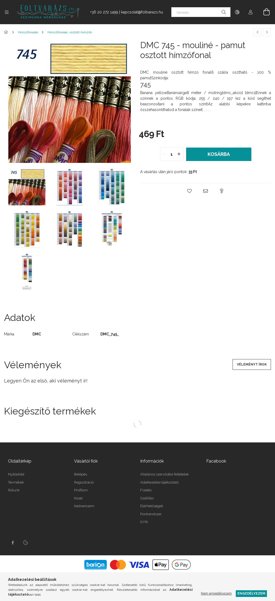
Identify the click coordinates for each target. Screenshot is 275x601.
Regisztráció (84, 482)
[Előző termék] (258, 32)
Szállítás (147, 498)
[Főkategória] (7, 32)
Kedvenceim (84, 506)
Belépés (80, 474)
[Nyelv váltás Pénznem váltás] (237, 12)
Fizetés (145, 490)
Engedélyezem (251, 593)
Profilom (81, 490)
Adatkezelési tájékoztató (159, 482)
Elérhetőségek (151, 506)
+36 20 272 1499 (104, 12)
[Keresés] (200, 12)
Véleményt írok (252, 364)
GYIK (144, 522)
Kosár (78, 498)
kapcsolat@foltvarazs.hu (142, 12)
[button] (189, 191)
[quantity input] (171, 154)
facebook (12, 542)
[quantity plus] (179, 154)
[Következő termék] (267, 32)
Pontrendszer (151, 514)
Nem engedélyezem (216, 593)
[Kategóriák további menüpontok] (6, 12)
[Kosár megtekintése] (263, 12)
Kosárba (219, 154)
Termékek (16, 482)
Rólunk (14, 490)
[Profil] (250, 12)
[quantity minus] (164, 154)
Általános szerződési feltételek (164, 474)
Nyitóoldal (16, 474)
